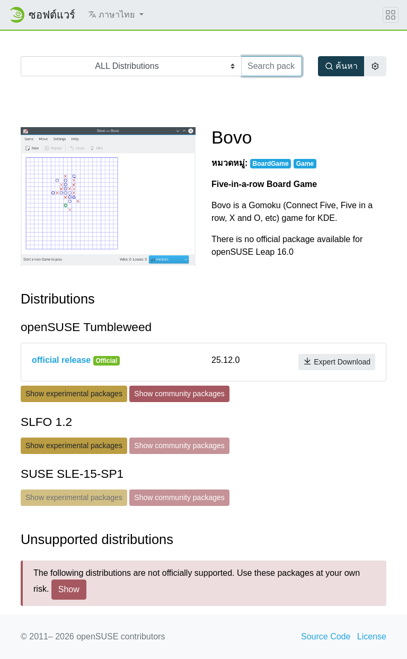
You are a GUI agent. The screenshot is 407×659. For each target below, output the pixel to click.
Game (305, 163)
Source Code (325, 636)
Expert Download (336, 361)
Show (68, 589)
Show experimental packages (73, 393)
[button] (116, 14)
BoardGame (271, 163)
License (371, 636)
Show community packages (179, 393)
